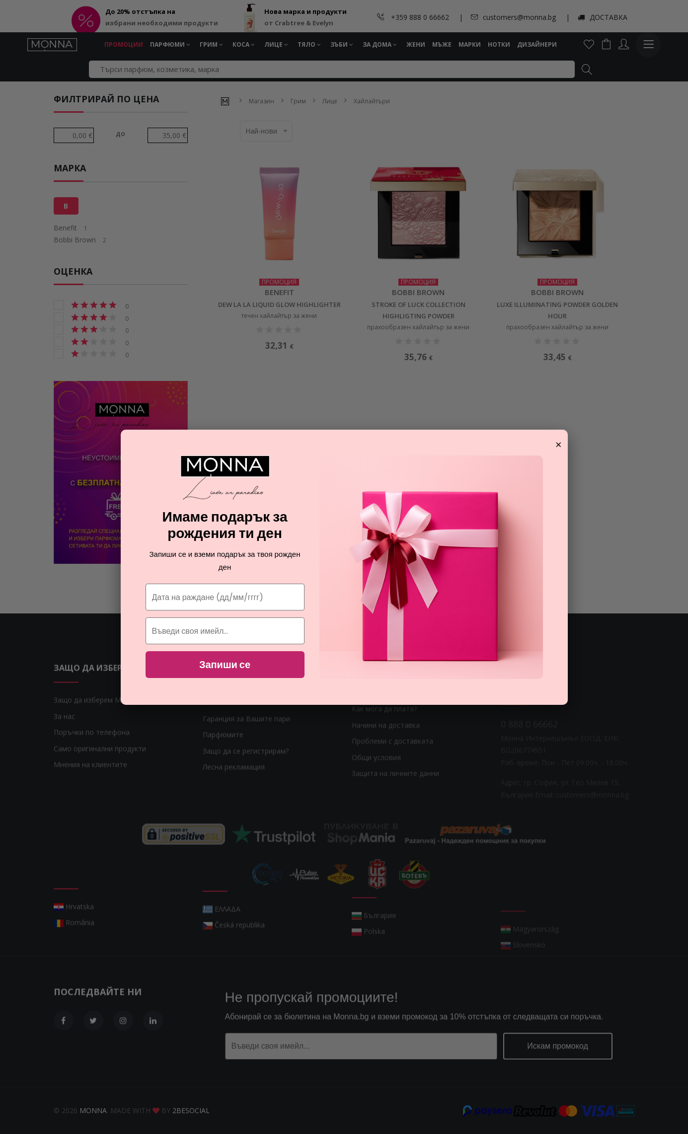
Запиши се (224, 665)
